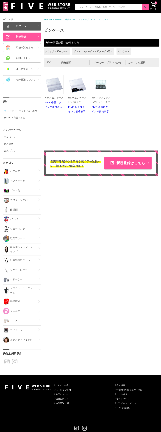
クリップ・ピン (88, 19)
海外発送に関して (64, 403)
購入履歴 (8, 143)
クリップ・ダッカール (56, 51)
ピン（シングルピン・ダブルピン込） (93, 51)
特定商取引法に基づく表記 (129, 390)
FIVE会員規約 (123, 408)
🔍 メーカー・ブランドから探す (21, 111)
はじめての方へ (63, 385)
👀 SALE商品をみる (14, 117)
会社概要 (121, 385)
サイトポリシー (124, 394)
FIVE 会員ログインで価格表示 (54, 91)
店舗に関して (62, 399)
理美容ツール (71, 19)
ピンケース (104, 19)
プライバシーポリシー (127, 403)
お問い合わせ (62, 394)
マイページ (10, 137)
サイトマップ (123, 399)
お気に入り (10, 150)
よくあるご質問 (63, 390)
